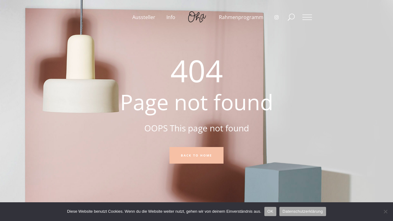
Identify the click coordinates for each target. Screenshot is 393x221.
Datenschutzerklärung (302, 211)
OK (270, 211)
